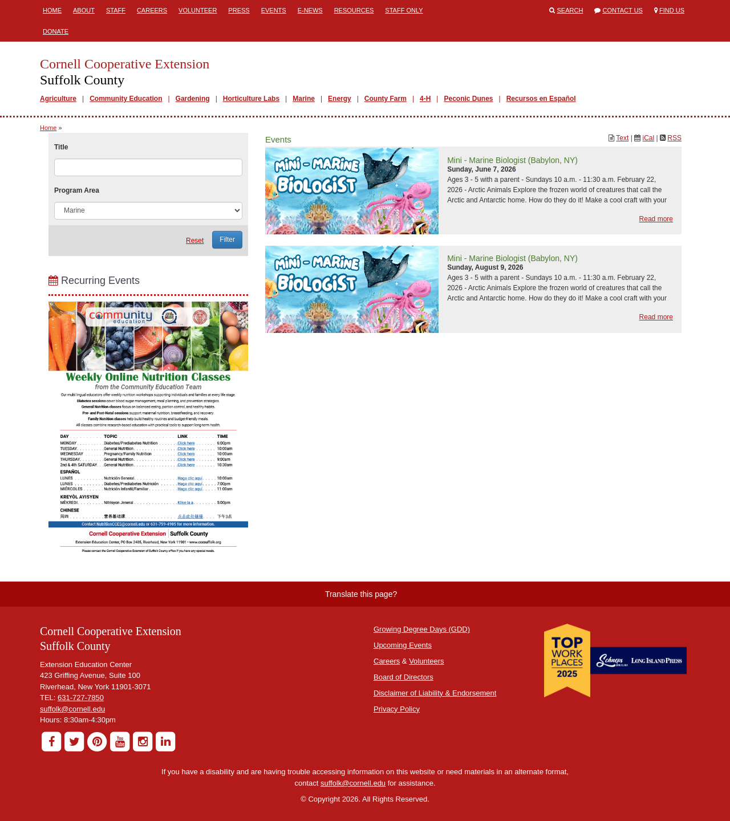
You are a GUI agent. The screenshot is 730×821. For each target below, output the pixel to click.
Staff (115, 10)
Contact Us (622, 10)
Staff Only (404, 10)
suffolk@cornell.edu (72, 709)
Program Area (76, 190)
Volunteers (426, 661)
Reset (195, 241)
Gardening (193, 99)
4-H (425, 99)
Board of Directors (403, 677)
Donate (55, 31)
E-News (310, 10)
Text (622, 138)
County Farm (385, 99)
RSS (674, 138)
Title (61, 147)
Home (52, 10)
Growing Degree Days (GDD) (422, 629)
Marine (304, 99)
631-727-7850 (81, 697)
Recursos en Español (541, 99)
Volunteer (198, 10)
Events (273, 10)
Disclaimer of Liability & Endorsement (435, 693)
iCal (649, 138)
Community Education (126, 99)
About (84, 10)
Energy (339, 99)
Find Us (671, 10)
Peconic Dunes (468, 99)
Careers (152, 10)
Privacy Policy (397, 709)
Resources (354, 10)
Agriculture (58, 99)
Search (570, 10)
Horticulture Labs (251, 99)
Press (238, 10)
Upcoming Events (403, 645)
